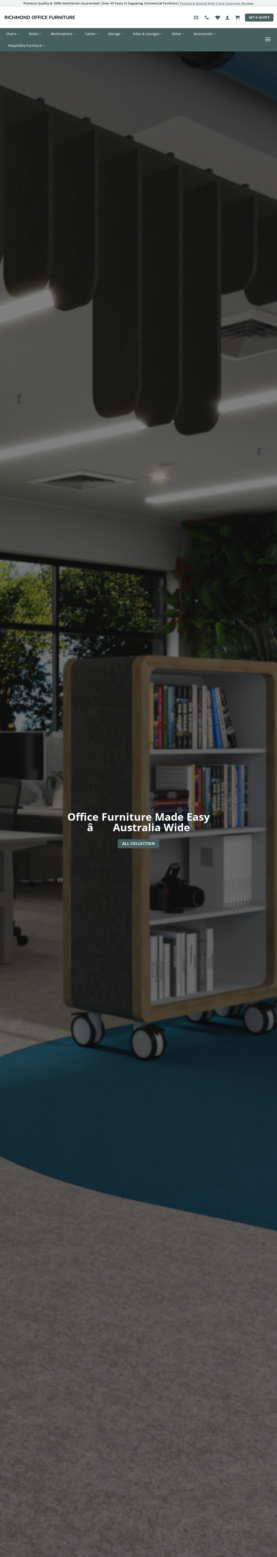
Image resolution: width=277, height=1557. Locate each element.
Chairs (13, 34)
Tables (92, 34)
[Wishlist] (217, 17)
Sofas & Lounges (148, 34)
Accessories (205, 34)
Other (178, 34)
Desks (35, 34)
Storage (116, 34)
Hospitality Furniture (26, 45)
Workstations (63, 34)
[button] (227, 17)
